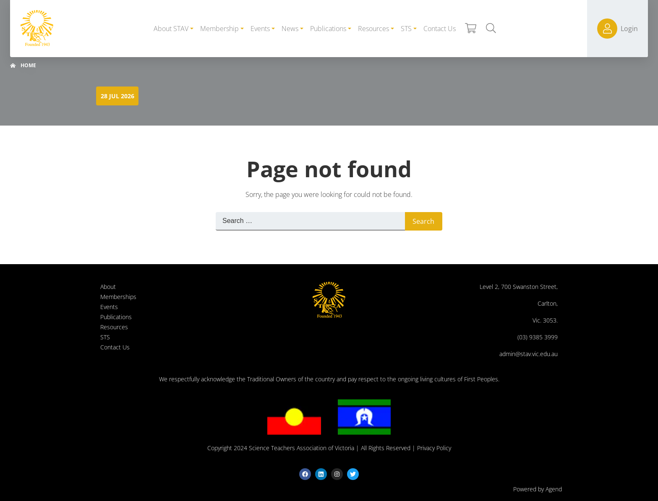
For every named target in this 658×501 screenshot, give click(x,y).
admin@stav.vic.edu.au (528, 354)
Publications (116, 317)
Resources (114, 327)
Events (109, 307)
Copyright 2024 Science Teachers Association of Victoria (280, 448)
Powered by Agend (537, 489)
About (108, 287)
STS (105, 337)
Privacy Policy (434, 448)
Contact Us (115, 347)
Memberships (118, 297)
